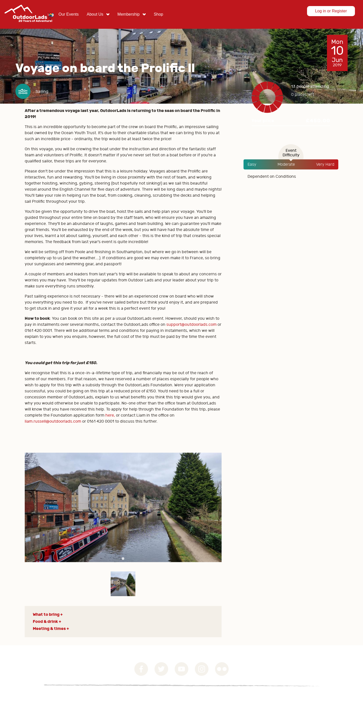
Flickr (222, 669)
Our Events (68, 14)
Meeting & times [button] (49, 628)
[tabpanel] (123, 507)
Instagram (201, 669)
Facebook (141, 669)
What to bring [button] (46, 614)
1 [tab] (123, 558)
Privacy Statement (62, 697)
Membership (128, 14)
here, (110, 415)
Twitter (161, 669)
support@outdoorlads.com (191, 324)
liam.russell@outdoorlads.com (53, 421)
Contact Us (98, 697)
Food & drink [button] (45, 621)
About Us (95, 14)
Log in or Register (331, 11)
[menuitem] (68, 14)
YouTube (181, 669)
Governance (25, 697)
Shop (158, 14)
